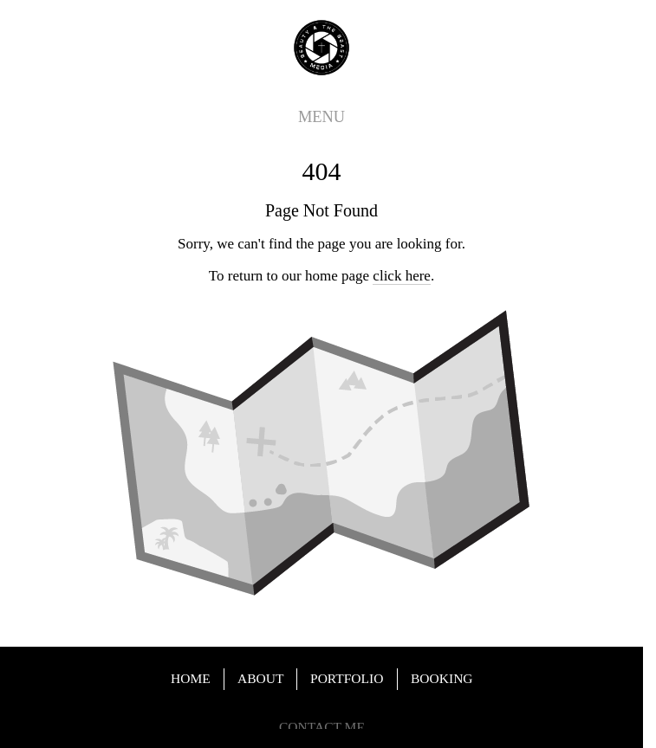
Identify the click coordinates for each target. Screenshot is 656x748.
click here (402, 276)
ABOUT (260, 678)
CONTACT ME (322, 727)
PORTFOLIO (346, 678)
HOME (191, 678)
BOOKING (442, 678)
